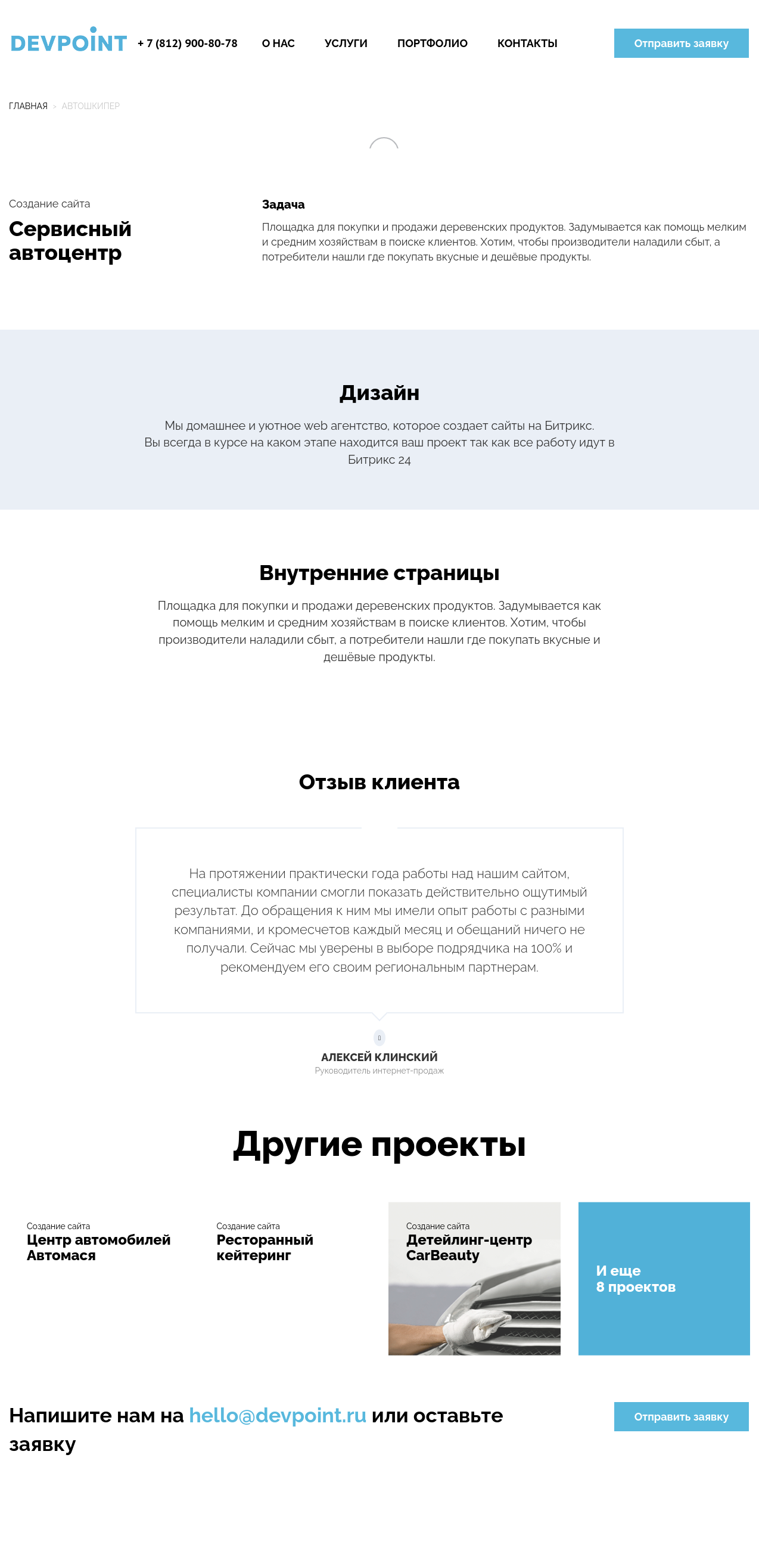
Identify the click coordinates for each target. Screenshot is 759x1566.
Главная (28, 106)
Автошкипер (90, 106)
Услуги (346, 43)
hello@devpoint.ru (277, 1415)
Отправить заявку (681, 43)
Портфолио (432, 43)
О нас (278, 43)
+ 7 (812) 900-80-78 (188, 43)
